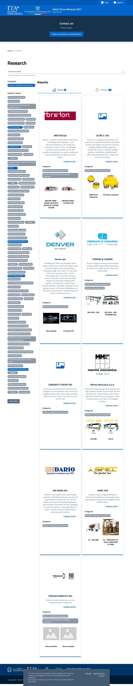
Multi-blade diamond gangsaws (18, 257)
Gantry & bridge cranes (15, 211)
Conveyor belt (28, 155)
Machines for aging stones (16, 234)
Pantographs (13, 265)
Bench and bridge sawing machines (19, 115)
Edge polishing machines (27, 183)
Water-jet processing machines (18, 388)
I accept (101, 676)
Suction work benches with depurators (20, 352)
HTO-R (110, 440)
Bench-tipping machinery (16, 119)
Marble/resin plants (14, 245)
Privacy (88, 673)
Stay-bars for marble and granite (18, 344)
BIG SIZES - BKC (93, 313)
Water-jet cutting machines (16, 385)
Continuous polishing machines (18, 151)
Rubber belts (29, 299)
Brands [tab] (59, 90)
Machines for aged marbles (16, 230)
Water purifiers (13, 381)
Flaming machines (14, 199)
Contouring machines (15, 155)
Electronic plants (13, 187)
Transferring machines (15, 366)
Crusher (12, 158)
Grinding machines (14, 219)
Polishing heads (29, 268)
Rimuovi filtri (14, 401)
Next (80, 195)
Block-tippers (30, 123)
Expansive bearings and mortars (18, 191)
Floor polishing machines (16, 203)
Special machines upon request (18, 326)
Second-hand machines (15, 307)
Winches (12, 392)
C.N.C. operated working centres (18, 131)
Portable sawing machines (16, 272)
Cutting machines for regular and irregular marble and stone (21, 163)
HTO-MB (93, 440)
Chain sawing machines (15, 139)
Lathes (30, 222)
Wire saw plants (24, 392)
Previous (41, 195)
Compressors (27, 147)
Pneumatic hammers (14, 268)
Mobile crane (27, 249)
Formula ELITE (68, 332)
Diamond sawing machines (16, 172)
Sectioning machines (14, 311)
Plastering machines (25, 265)
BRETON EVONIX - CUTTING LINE (68, 202)
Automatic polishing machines (17, 112)
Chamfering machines (15, 143)
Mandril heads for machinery (17, 238)
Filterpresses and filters (15, 195)
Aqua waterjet (51, 332)
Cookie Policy (99, 673)
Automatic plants (13, 101)
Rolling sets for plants (15, 299)
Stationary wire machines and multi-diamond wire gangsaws (19, 339)
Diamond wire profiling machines (18, 175)
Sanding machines (14, 303)
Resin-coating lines (28, 295)
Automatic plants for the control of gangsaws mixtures (19, 106)
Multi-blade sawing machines (17, 261)
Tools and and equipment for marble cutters (19, 361)
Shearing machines (14, 314)
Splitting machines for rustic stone (19, 334)
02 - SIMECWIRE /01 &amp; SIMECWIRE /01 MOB (110, 543)
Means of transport (14, 249)
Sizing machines (13, 318)
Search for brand (15, 71)
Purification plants (14, 287)
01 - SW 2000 (93, 541)
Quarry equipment (14, 295)
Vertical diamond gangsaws (17, 377)
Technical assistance (14, 356)
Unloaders (12, 373)
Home (9, 50)
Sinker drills (27, 314)
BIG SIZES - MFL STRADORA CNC (111, 314)
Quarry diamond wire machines (18, 291)
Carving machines (13, 135)
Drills (12, 183)
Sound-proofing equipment (16, 322)
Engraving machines (27, 187)
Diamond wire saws (14, 179)
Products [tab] (103, 90)
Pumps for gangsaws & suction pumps (20, 283)
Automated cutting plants (16, 98)
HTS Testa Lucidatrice (110, 195)
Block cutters (31, 119)
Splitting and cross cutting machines (19, 330)
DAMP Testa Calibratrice (93, 196)
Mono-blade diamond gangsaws (18, 253)
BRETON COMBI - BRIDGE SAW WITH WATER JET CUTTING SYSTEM (51, 205)
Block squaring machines (16, 123)
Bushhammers (28, 127)
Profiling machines (14, 279)
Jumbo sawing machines (16, 222)
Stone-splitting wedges (15, 348)
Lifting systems (13, 226)
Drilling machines (28, 179)
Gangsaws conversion (15, 207)
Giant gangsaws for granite (16, 215)
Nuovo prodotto (51, 648)
